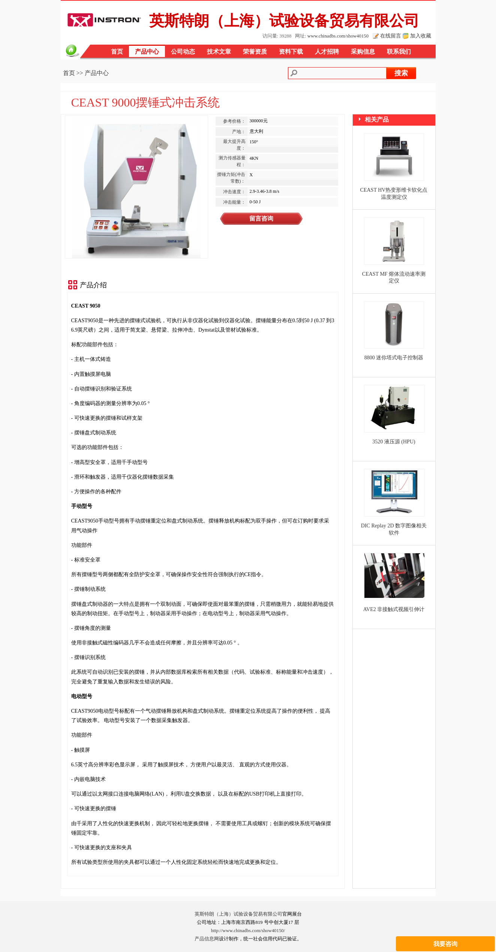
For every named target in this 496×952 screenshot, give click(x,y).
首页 (117, 51)
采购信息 (363, 51)
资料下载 (291, 51)
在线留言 (390, 36)
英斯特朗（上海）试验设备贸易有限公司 (238, 914)
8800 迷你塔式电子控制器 (394, 357)
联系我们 (399, 51)
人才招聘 (327, 51)
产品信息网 (207, 938)
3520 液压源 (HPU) (393, 441)
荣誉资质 (255, 51)
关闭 (485, 889)
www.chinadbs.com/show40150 (338, 36)
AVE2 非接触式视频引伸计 (393, 609)
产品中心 (147, 51)
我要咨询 (445, 871)
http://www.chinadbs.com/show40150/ (248, 930)
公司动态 (183, 51)
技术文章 (219, 51)
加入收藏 (420, 36)
